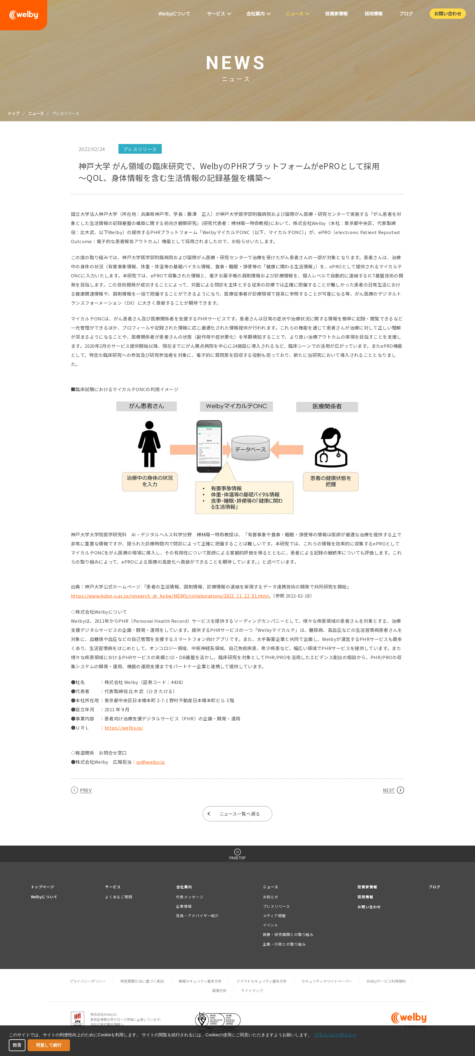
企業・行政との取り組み (283, 944)
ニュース (36, 113)
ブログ (434, 887)
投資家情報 (366, 887)
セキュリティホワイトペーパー (326, 981)
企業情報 (184, 906)
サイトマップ (252, 991)
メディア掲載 (273, 915)
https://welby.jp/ (124, 727)
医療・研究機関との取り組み (287, 934)
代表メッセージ (190, 897)
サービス (115, 887)
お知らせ (270, 897)
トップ (13, 113)
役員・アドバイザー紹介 (198, 915)
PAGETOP (237, 858)
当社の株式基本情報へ (107, 1024)
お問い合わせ (368, 907)
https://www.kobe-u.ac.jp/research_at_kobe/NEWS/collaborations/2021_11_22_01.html (170, 595)
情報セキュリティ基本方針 (200, 981)
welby (23, 15)
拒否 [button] (17, 1045)
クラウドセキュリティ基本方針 (261, 981)
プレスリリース (275, 906)
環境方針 (219, 991)
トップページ (43, 887)
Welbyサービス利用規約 (386, 981)
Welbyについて (45, 897)
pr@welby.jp (150, 762)
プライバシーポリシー (87, 981)
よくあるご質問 (120, 897)
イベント (270, 925)
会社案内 (185, 887)
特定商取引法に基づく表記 (142, 981)
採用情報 (364, 897)
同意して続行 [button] (48, 1045)
